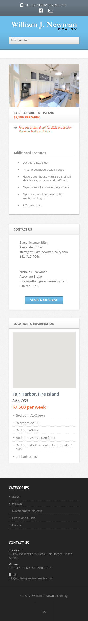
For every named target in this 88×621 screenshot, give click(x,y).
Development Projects (27, 511)
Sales (16, 496)
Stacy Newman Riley (34, 242)
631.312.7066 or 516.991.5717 (45, 5)
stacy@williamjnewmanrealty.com (44, 252)
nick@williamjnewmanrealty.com (43, 281)
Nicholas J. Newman (33, 272)
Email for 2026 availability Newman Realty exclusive (45, 129)
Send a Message (44, 300)
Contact (17, 525)
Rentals (17, 503)
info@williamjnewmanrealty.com (30, 578)
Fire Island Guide (23, 518)
